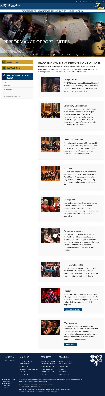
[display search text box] (77, 1)
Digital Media (7, 82)
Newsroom (24, 374)
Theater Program (73, 310)
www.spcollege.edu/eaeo (40, 381)
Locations (62, 372)
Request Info (11, 68)
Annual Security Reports (62, 389)
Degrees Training (25, 55)
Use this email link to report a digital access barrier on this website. (37, 384)
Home (3, 55)
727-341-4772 (6, 387)
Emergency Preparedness (29, 369)
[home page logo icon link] (11, 6)
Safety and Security (48, 366)
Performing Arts (59, 55)
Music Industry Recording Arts (12, 96)
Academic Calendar (48, 361)
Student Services (47, 369)
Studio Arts (7, 93)
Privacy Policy (32, 389)
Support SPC (98, 1)
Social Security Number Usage (46, 389)
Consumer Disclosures (52, 391)
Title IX (43, 374)
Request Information (9, 356)
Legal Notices (22, 389)
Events (22, 372)
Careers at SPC (25, 364)
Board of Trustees (65, 364)
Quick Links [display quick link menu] (85, 1)
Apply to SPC (10, 62)
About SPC (63, 357)
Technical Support (47, 372)
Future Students (12, 55)
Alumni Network (26, 361)
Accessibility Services (48, 364)
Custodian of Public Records (26, 391)
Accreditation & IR (65, 361)
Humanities (7, 85)
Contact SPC (24, 366)
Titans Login (92, 6)
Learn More (70, 344)
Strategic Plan (64, 374)
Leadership (63, 369)
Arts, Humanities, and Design (42, 55)
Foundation (63, 366)
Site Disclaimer (40, 391)
